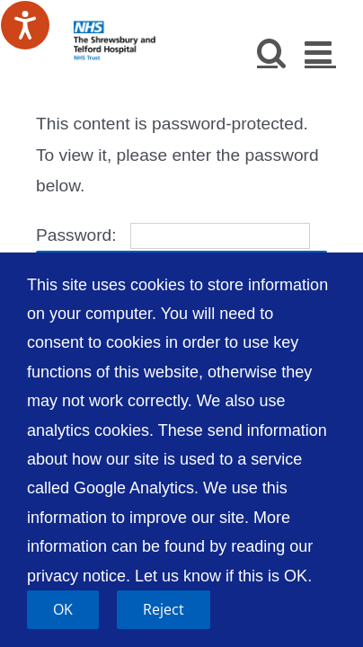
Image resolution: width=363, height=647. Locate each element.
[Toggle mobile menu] (320, 51)
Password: (173, 235)
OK (63, 609)
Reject (163, 609)
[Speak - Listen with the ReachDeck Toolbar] (25, 25)
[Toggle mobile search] (272, 51)
